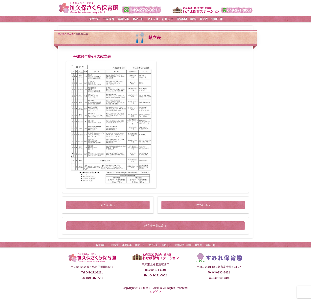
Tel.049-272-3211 (92, 272)
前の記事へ (108, 205)
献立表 (204, 19)
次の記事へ (203, 205)
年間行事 (123, 19)
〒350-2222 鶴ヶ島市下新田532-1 (92, 266)
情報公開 (217, 19)
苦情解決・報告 (186, 19)
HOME (61, 34)
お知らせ (167, 19)
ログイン (155, 291)
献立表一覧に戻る (155, 225)
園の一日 (138, 19)
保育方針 (94, 19)
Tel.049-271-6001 (155, 269)
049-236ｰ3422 (221, 272)
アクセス (152, 19)
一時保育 (108, 19)
